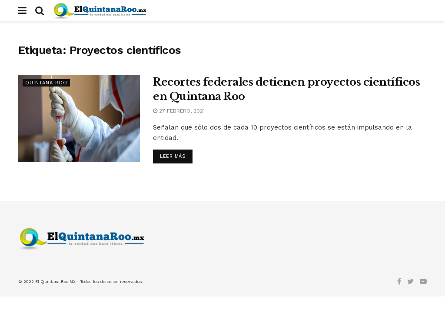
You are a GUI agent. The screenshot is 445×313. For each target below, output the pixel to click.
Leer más (173, 156)
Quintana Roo (46, 83)
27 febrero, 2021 (179, 111)
